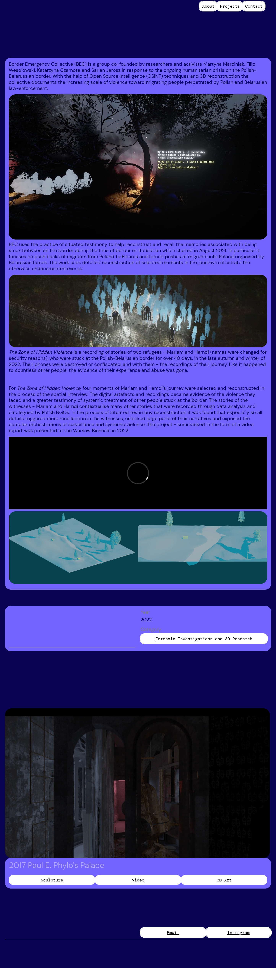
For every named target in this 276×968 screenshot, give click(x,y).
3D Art (224, 880)
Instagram (238, 932)
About (208, 6)
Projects (230, 6)
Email (173, 932)
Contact (254, 6)
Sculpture (52, 880)
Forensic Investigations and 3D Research (203, 639)
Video (138, 880)
